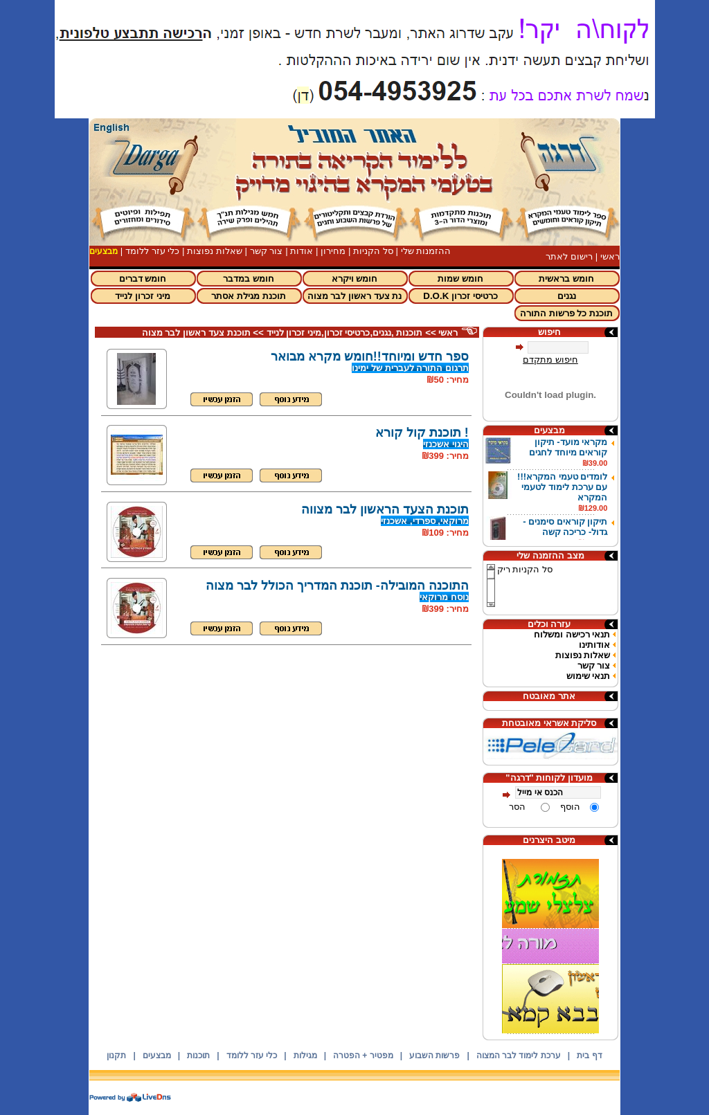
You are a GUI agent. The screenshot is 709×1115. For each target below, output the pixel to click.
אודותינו (594, 645)
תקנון (116, 1055)
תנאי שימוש (588, 676)
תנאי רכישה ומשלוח (572, 634)
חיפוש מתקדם (550, 359)
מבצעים (157, 1055)
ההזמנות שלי (426, 251)
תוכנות (198, 1055)
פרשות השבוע (434, 1055)
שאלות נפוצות (214, 251)
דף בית (589, 1055)
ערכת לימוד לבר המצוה (518, 1055)
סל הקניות (373, 251)
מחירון (333, 251)
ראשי (610, 256)
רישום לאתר (569, 256)
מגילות (305, 1055)
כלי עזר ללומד (152, 251)
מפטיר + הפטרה (363, 1055)
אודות (301, 251)
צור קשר (266, 251)
